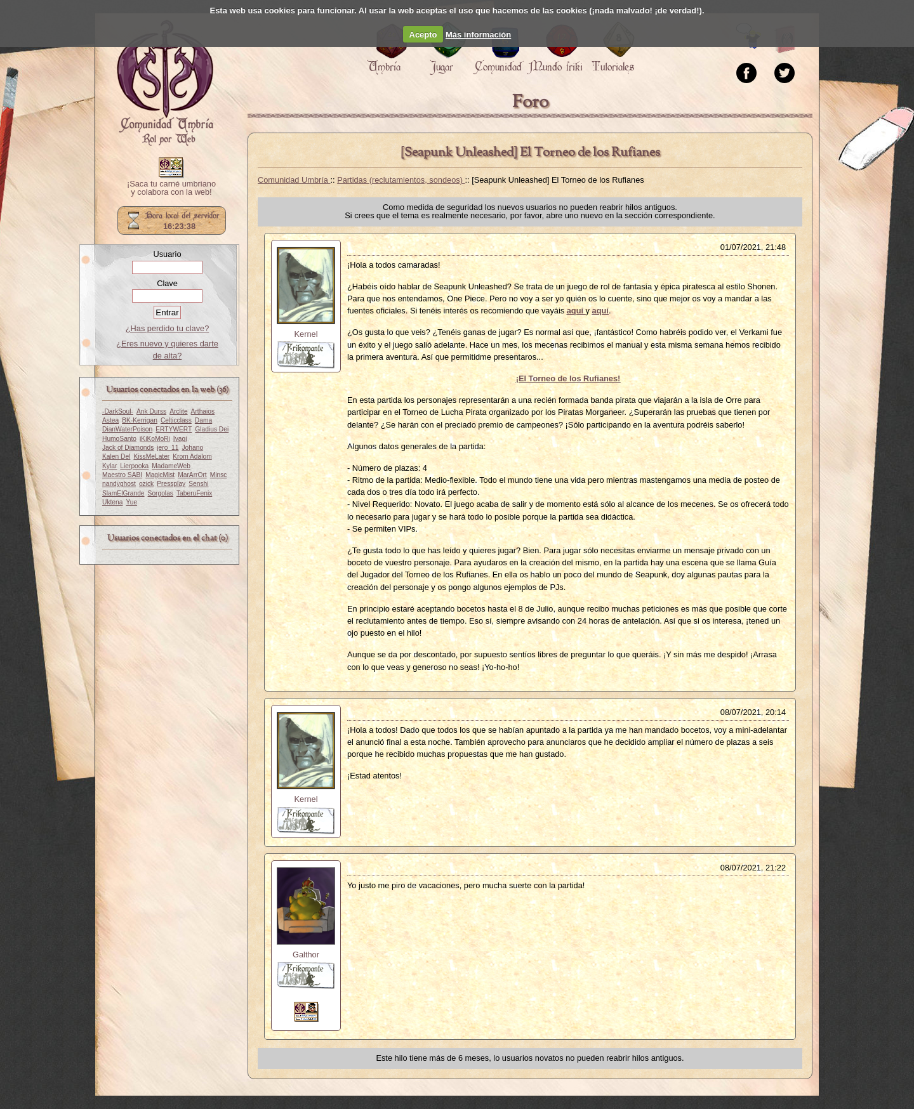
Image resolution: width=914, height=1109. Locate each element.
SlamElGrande (123, 493)
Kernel (306, 334)
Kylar (109, 466)
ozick (146, 483)
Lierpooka (134, 466)
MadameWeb (171, 466)
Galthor (306, 954)
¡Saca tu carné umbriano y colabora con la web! (171, 188)
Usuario (167, 254)
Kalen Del (116, 456)
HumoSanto (119, 438)
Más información (478, 34)
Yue (131, 502)
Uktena (112, 502)
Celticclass (176, 420)
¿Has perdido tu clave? (167, 328)
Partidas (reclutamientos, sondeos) (401, 180)
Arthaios (203, 411)
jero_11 (167, 447)
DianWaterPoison (127, 429)
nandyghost (119, 483)
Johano (193, 447)
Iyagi (180, 438)
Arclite (178, 411)
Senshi (198, 483)
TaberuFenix (194, 493)
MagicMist (160, 474)
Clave (167, 283)
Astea (110, 420)
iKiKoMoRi (155, 438)
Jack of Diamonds (128, 447)
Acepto (423, 34)
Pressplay (171, 483)
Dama (203, 420)
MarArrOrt (192, 474)
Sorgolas (160, 493)
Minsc (218, 474)
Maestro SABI (122, 474)
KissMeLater (151, 456)
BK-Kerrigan (139, 420)
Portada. (165, 83)
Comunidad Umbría (294, 180)
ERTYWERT (174, 429)
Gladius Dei (211, 429)
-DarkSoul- (117, 411)
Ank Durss (151, 411)
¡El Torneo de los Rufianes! (568, 378)
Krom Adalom (192, 456)
